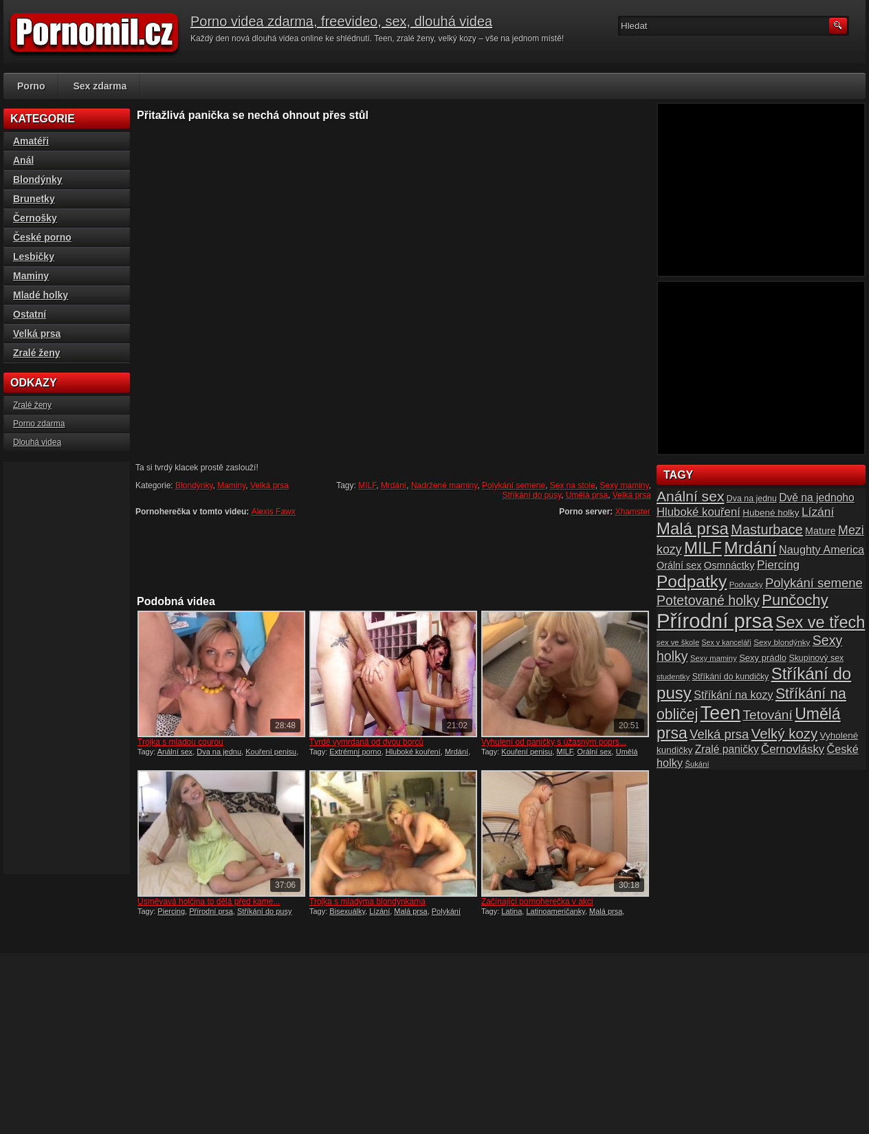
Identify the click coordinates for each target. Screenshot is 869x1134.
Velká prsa (269, 485)
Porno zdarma (39, 423)
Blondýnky (193, 485)
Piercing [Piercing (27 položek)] (778, 564)
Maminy (231, 485)
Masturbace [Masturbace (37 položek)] (767, 529)
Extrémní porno (355, 752)
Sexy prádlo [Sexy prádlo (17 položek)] (762, 658)
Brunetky (34, 198)
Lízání (379, 911)
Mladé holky (40, 295)
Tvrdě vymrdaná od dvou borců (366, 742)
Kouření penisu (270, 752)
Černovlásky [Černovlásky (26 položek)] (792, 749)
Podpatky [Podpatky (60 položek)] (692, 581)
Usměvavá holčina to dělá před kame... (209, 901)
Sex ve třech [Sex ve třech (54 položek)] (820, 622)
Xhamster (632, 511)
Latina (511, 911)
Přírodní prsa (211, 911)
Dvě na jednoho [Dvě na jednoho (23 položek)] (817, 497)
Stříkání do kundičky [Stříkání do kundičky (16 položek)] (730, 677)
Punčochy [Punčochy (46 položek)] (795, 600)
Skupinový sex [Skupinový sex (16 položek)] (816, 658)
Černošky (35, 217)
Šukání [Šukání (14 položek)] (697, 764)
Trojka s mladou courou (180, 742)
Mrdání (393, 485)
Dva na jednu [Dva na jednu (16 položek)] (752, 498)
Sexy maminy (624, 485)
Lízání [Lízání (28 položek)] (818, 512)
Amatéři (31, 140)
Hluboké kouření (413, 752)
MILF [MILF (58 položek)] (703, 547)
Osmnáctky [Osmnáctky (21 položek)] (729, 565)
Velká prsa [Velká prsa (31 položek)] (719, 734)
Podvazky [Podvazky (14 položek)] (746, 584)
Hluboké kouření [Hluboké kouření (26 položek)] (698, 512)
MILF (367, 485)
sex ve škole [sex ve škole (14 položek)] (678, 642)
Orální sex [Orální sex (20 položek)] (679, 565)
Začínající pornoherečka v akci (537, 901)
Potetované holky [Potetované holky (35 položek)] (708, 600)
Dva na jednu (219, 752)
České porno (42, 237)
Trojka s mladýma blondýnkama (367, 901)
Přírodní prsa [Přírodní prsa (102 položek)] (715, 620)
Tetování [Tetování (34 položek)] (768, 715)
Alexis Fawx (274, 511)
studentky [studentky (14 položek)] (673, 677)
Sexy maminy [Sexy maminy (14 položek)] (713, 658)
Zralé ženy (36, 352)
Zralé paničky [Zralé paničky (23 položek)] (727, 749)
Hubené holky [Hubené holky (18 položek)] (770, 513)
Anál (23, 160)
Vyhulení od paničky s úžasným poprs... (553, 742)
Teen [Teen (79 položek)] (720, 713)
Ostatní (29, 314)
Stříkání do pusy (531, 495)
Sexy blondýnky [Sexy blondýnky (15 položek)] (782, 641)
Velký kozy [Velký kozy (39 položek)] (784, 733)
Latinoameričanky (555, 911)
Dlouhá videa (37, 442)
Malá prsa (410, 911)
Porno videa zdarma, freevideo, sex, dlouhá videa (341, 21)
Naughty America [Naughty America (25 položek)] (821, 549)
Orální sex (594, 752)
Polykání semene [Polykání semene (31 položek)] (814, 583)
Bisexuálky (347, 911)
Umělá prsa (587, 495)
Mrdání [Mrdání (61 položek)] (750, 547)
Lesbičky (33, 256)
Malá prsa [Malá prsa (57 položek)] (693, 528)
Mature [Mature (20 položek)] (820, 530)
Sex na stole (572, 485)
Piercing (171, 911)
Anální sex (174, 752)
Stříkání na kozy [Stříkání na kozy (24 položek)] (733, 694)
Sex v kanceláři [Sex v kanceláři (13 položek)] (726, 642)
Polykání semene (513, 485)
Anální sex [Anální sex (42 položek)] (690, 496)
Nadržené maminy (444, 485)
